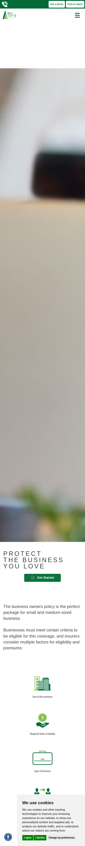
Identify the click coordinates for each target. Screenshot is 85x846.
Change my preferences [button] (62, 837)
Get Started (42, 577)
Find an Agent (75, 4)
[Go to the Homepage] (32, 14)
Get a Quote (56, 4)
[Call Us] (7, 4)
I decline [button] (40, 837)
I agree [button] (28, 837)
